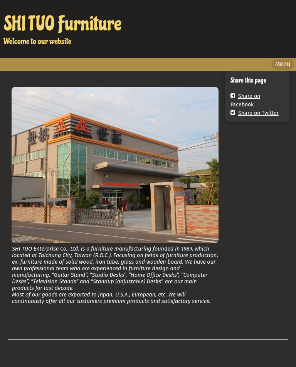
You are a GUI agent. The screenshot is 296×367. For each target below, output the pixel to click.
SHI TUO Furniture (62, 24)
